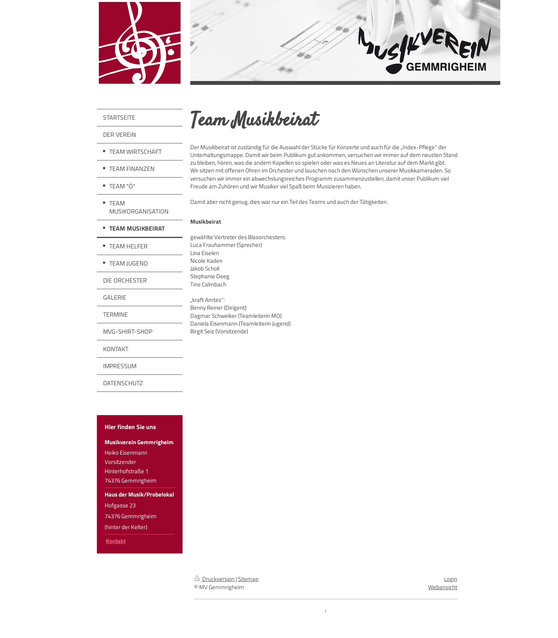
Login (450, 578)
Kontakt (116, 540)
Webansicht (442, 587)
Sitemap (248, 578)
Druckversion (215, 578)
